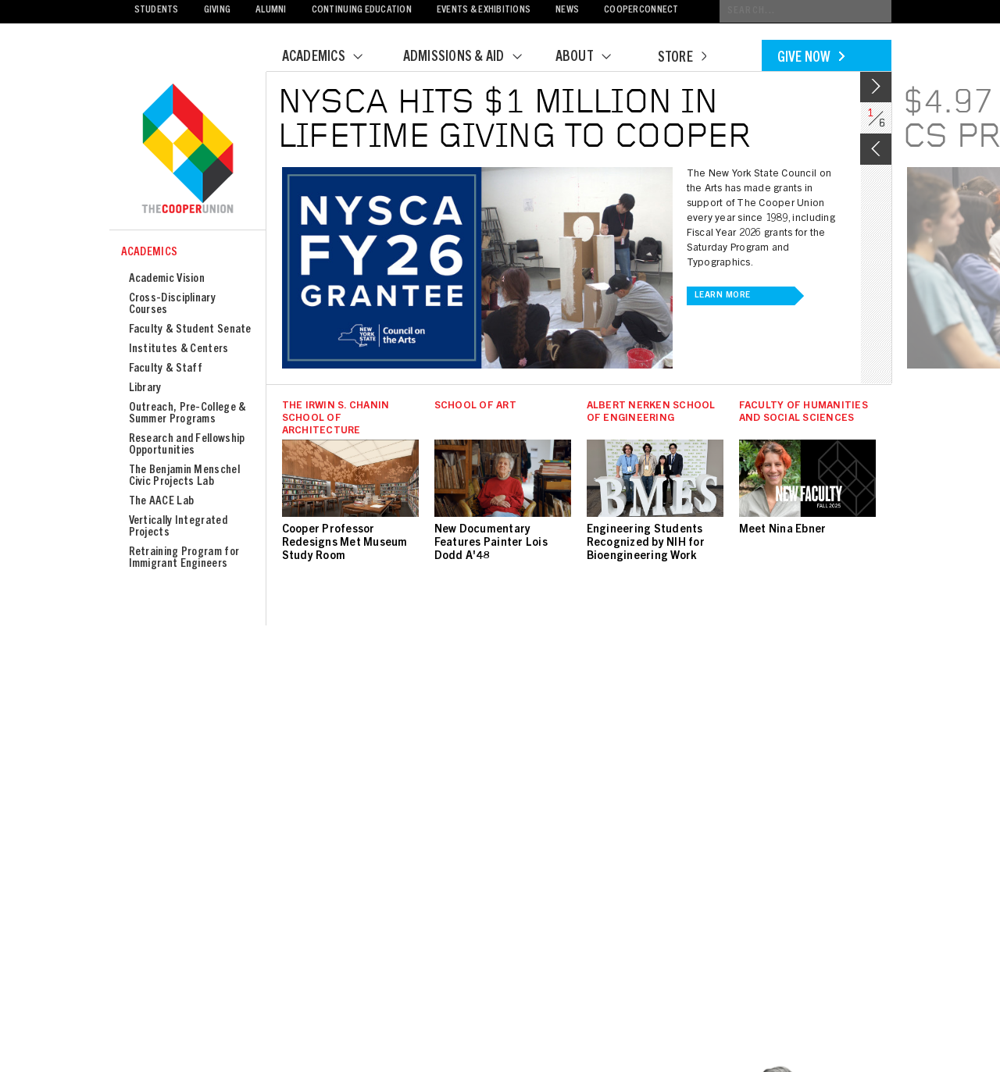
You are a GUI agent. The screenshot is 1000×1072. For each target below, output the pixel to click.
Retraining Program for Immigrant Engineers (184, 558)
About (592, 58)
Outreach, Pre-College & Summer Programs (187, 414)
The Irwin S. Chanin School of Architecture (336, 418)
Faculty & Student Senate (190, 330)
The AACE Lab (162, 502)
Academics (332, 58)
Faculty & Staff (166, 369)
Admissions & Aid (472, 58)
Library (145, 388)
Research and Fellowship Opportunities (187, 445)
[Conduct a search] (805, 11)
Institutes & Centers (179, 349)
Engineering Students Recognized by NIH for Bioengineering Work (646, 543)
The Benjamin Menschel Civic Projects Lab (184, 476)
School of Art (475, 406)
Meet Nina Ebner (783, 530)
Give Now (811, 59)
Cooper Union (187, 150)
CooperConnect (641, 10)
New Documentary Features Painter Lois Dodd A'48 (491, 543)
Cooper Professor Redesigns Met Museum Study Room (345, 543)
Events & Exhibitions (483, 10)
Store (682, 59)
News (567, 10)
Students (156, 10)
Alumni (271, 10)
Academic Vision (167, 279)
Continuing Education (362, 10)
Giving (217, 10)
